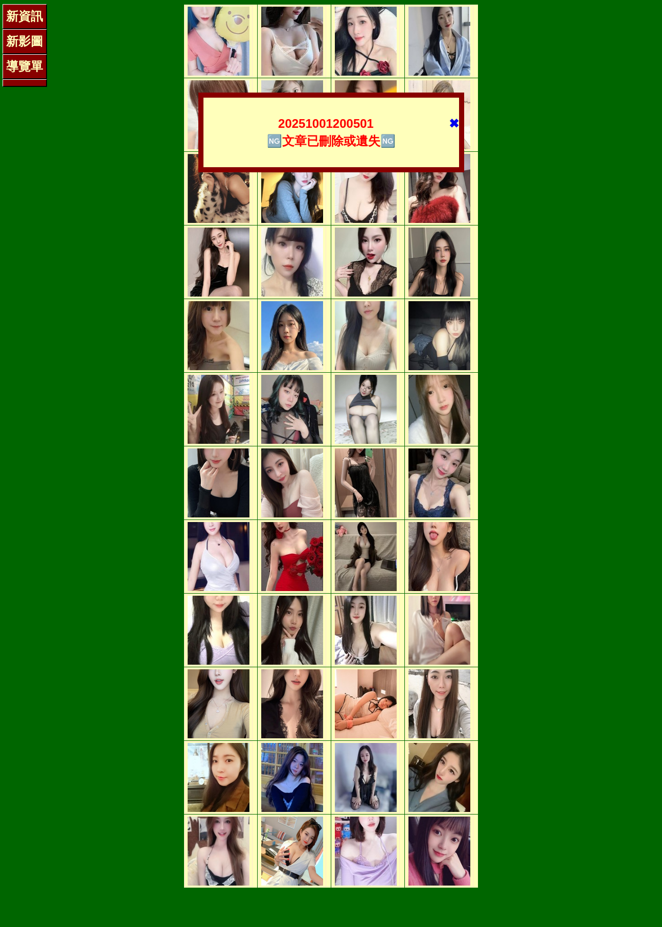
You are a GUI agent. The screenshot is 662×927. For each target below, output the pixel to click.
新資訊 (24, 16)
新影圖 (24, 41)
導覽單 (24, 66)
